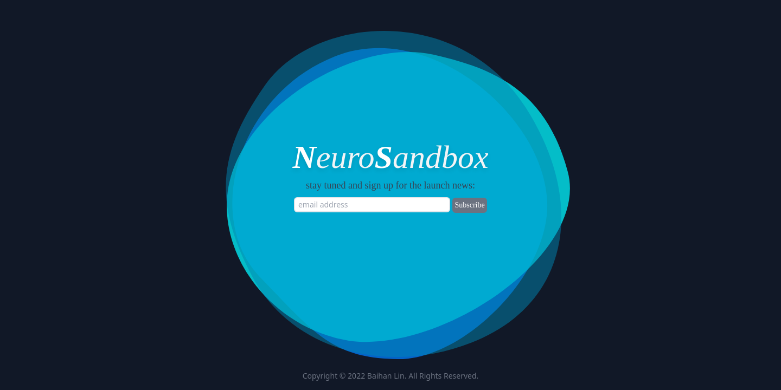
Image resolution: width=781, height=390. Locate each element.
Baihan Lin (386, 375)
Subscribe (469, 205)
